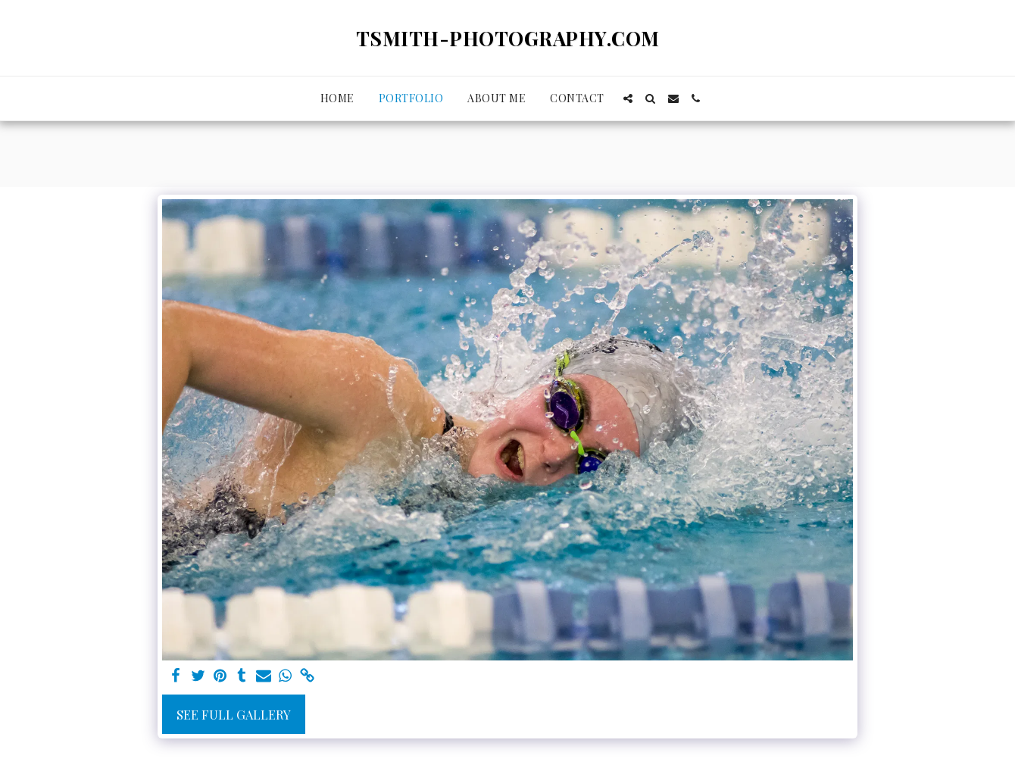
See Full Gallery (233, 714)
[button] (628, 98)
